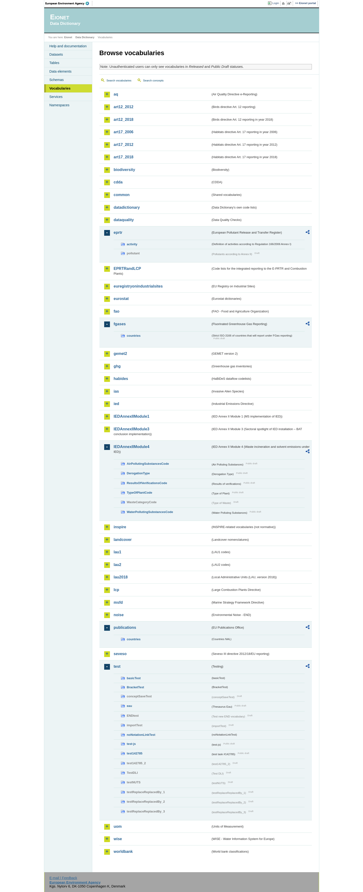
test (117, 666)
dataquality (124, 220)
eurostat (121, 299)
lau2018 (121, 577)
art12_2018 (124, 120)
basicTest (134, 678)
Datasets (56, 54)
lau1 (117, 552)
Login (275, 3)
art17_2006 (124, 132)
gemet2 (120, 354)
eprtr (118, 232)
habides (121, 379)
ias (116, 391)
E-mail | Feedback (63, 878)
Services (56, 97)
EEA (68, 3)
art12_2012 (124, 107)
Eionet (68, 37)
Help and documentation (68, 46)
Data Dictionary (85, 37)
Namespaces (59, 105)
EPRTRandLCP (127, 269)
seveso (120, 654)
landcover (123, 540)
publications (125, 627)
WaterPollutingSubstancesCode (150, 512)
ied (116, 404)
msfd (118, 602)
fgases (120, 324)
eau (129, 706)
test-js (131, 744)
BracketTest (135, 687)
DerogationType (138, 473)
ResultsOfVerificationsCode (147, 483)
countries (134, 335)
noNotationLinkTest (141, 735)
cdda (118, 182)
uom (118, 826)
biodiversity (124, 170)
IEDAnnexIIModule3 (131, 429)
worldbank (123, 851)
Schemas (56, 80)
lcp (116, 590)
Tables (54, 63)
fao (116, 311)
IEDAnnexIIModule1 (131, 416)
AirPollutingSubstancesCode (148, 463)
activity (132, 244)
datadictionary (127, 207)
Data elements (60, 71)
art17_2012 (124, 145)
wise (118, 839)
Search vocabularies (119, 80)
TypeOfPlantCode (139, 492)
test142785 (134, 753)
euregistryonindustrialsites (138, 286)
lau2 (117, 565)
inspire (120, 527)
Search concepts (153, 80)
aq (116, 94)
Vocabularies (60, 88)
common (122, 195)
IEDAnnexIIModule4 (131, 447)
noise (119, 615)
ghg (117, 366)
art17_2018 (124, 157)
